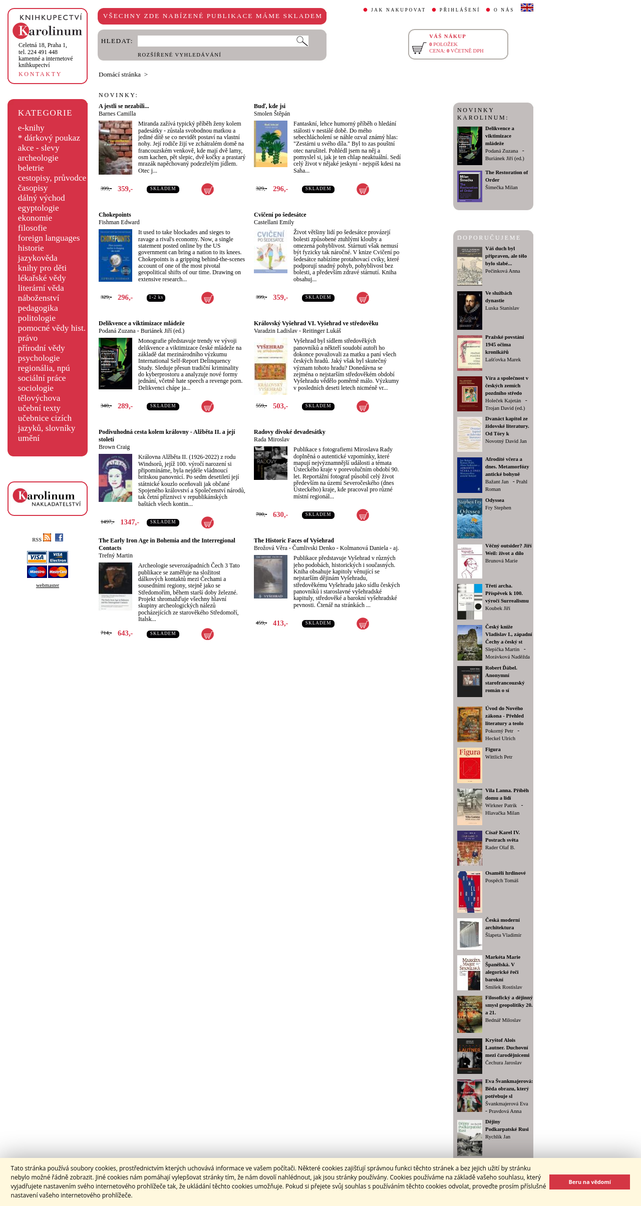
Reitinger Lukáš (321, 330)
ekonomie (35, 218)
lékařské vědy (42, 278)
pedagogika (38, 308)
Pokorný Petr (499, 731)
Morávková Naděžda (507, 657)
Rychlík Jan (497, 1136)
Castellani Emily (274, 222)
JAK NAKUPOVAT (398, 10)
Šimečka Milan (501, 187)
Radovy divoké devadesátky (290, 431)
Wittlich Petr (498, 757)
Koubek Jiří (497, 608)
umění (29, 438)
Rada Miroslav (271, 439)
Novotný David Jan (506, 441)
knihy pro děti (42, 268)
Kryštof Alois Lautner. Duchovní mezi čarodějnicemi (507, 1047)
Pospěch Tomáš (501, 880)
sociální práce (42, 378)
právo (28, 338)
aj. (396, 547)
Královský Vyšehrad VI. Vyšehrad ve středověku (316, 323)
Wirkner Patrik (501, 805)
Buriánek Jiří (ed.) (163, 330)
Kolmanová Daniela (364, 547)
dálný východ (41, 198)
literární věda (41, 288)
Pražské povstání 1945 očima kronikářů (504, 344)
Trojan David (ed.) (505, 408)
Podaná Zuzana (117, 330)
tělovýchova (39, 398)
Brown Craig (114, 446)
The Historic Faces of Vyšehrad (294, 540)
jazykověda (38, 258)
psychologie (39, 358)
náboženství (39, 298)
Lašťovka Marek (503, 359)
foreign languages (49, 238)
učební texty (39, 408)
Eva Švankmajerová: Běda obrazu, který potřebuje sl (509, 1088)
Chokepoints (115, 214)
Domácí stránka (120, 74)
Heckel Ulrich (500, 738)
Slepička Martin (502, 649)
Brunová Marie (501, 560)
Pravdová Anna (505, 1111)
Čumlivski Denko (313, 547)
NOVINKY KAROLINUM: (483, 114)
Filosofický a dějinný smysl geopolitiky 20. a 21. (509, 1005)
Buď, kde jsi (269, 106)
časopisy (33, 188)
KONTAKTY (40, 74)
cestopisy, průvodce (52, 178)
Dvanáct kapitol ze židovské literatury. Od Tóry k (507, 426)
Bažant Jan (496, 481)
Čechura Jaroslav (503, 1062)
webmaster (47, 585)
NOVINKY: (119, 95)
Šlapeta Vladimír (503, 935)
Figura (493, 749)
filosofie (32, 228)
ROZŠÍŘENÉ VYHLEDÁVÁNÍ (179, 55)
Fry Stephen (498, 507)
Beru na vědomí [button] (589, 1181)
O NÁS (504, 10)
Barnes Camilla (117, 113)
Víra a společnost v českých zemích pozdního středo (506, 385)
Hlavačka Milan (502, 813)
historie (31, 248)
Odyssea (494, 500)
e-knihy (31, 128)
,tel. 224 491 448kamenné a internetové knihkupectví (46, 55)
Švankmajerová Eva (506, 1103)
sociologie (36, 388)
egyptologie (38, 208)
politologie (37, 318)
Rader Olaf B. (500, 847)
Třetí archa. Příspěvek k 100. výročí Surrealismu (507, 593)
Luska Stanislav (502, 308)
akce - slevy (39, 148)
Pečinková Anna (502, 271)
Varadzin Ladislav (275, 330)
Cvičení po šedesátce (280, 214)
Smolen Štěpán (272, 113)
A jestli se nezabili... (124, 106)
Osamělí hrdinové (505, 873)
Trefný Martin (116, 555)
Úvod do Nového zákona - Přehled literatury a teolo (504, 716)
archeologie (38, 158)
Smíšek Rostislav (503, 987)
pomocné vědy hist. (52, 328)
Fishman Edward (119, 222)
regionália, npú (44, 368)
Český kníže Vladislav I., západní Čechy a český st (508, 634)
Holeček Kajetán (503, 400)
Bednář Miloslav (503, 1020)
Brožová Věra (270, 547)
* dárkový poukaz (49, 138)
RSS (41, 539)
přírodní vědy (41, 348)
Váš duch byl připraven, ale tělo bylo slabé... (506, 256)
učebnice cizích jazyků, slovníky (47, 423)
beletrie (31, 168)
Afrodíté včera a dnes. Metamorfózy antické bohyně (507, 466)
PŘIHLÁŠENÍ (460, 10)
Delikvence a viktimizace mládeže (142, 323)
